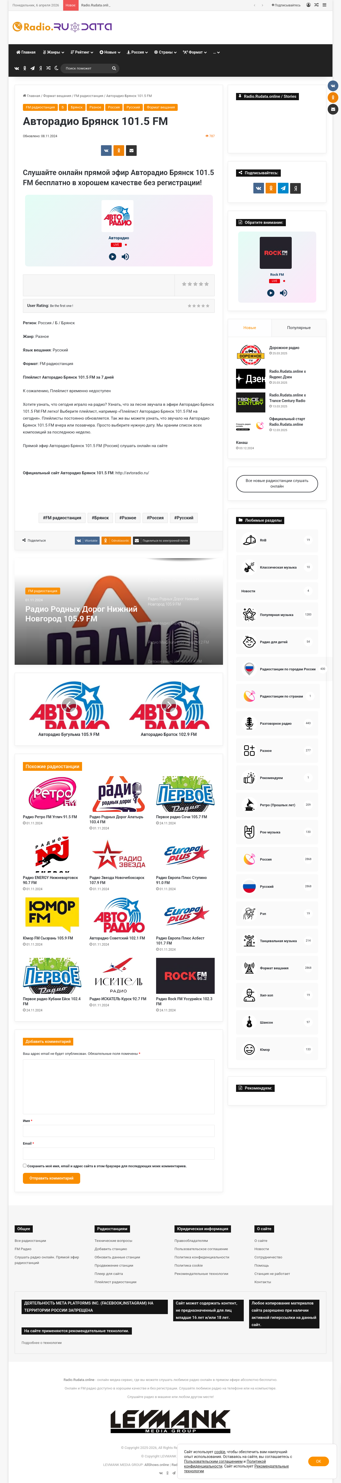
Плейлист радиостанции (115, 1282)
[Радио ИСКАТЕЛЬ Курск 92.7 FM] (119, 976)
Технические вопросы (113, 1240)
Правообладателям (191, 1240)
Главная (25, 52)
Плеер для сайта (109, 1273)
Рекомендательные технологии (201, 1273)
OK (318, 1461)
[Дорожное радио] (250, 355)
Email (28, 1143)
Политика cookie (188, 1265)
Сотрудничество (268, 1257)
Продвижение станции (114, 1265)
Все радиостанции (30, 1240)
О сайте (260, 1240)
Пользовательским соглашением (213, 1461)
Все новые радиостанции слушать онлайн (277, 483)
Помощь (261, 1265)
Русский (133, 107)
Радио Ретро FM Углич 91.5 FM (50, 817)
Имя (27, 1121)
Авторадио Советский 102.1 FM (117, 938)
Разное (95, 107)
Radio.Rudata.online (79, 1380)
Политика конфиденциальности (201, 1257)
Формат (193, 52)
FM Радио (23, 1249)
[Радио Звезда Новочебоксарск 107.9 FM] (119, 854)
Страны (163, 52)
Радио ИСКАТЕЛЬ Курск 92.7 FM (118, 999)
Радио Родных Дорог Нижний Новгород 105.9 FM (81, 613)
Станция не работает (272, 1273)
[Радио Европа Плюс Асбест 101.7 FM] (185, 915)
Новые (108, 52)
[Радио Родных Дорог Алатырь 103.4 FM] (119, 794)
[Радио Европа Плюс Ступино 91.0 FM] (185, 854)
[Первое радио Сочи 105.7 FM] (185, 794)
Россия (135, 52)
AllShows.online (156, 1465)
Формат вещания (57, 96)
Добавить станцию (111, 1249)
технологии (52, 1343)
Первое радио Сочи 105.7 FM (181, 817)
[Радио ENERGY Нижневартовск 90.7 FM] (52, 854)
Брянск (77, 107)
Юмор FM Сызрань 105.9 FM (48, 938)
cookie (219, 1452)
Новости (261, 1249)
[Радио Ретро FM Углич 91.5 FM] (52, 794)
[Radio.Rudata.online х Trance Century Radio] (250, 402)
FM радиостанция (88, 96)
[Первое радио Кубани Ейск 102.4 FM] (52, 976)
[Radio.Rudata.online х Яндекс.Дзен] (250, 379)
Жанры (51, 52)
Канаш (242, 442)
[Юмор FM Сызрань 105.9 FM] (52, 915)
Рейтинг (80, 52)
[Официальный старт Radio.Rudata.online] (250, 426)
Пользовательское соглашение (201, 1249)
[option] (119, 611)
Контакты (262, 1282)
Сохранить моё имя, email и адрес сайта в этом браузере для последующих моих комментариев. (107, 1166)
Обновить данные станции (117, 1257)
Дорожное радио (95, 5)
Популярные (299, 327)
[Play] (112, 256)
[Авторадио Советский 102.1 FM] (119, 915)
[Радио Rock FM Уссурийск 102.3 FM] (185, 976)
